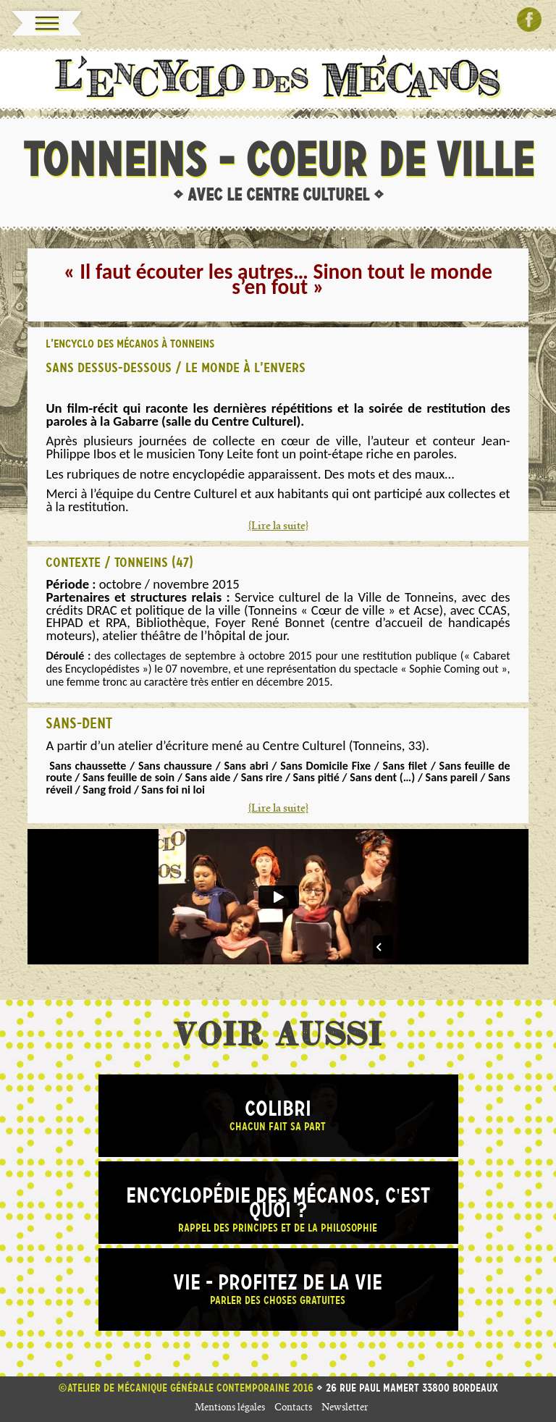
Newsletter (344, 1408)
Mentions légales (230, 1408)
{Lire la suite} (278, 527)
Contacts (293, 1408)
